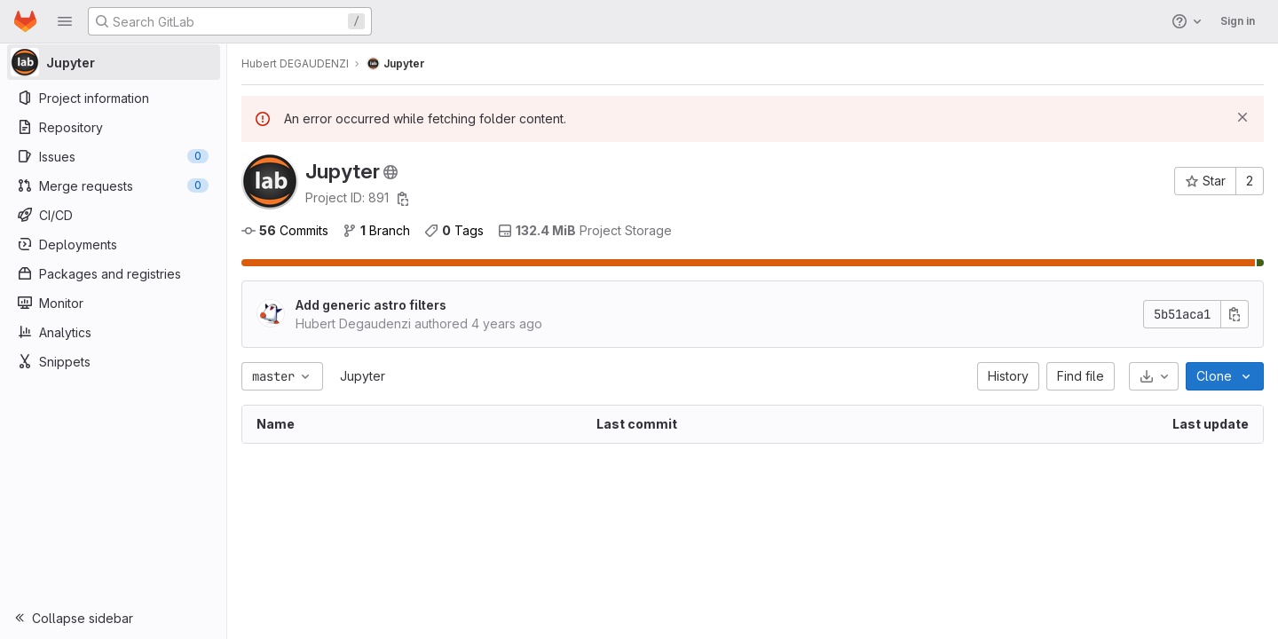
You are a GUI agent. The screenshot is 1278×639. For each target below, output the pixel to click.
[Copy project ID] (403, 198)
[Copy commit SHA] (1234, 314)
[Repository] (113, 127)
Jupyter (362, 375)
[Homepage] (25, 21)
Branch (376, 230)
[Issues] (113, 156)
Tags (454, 230)
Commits (284, 230)
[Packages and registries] (113, 273)
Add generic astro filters (371, 304)
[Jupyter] (113, 62)
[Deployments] (113, 244)
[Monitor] (113, 302)
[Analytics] (113, 332)
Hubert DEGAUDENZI (295, 63)
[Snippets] (113, 361)
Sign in (1237, 21)
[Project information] (113, 97)
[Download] (1154, 376)
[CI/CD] (113, 215)
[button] (65, 21)
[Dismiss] (1242, 117)
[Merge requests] (113, 185)
